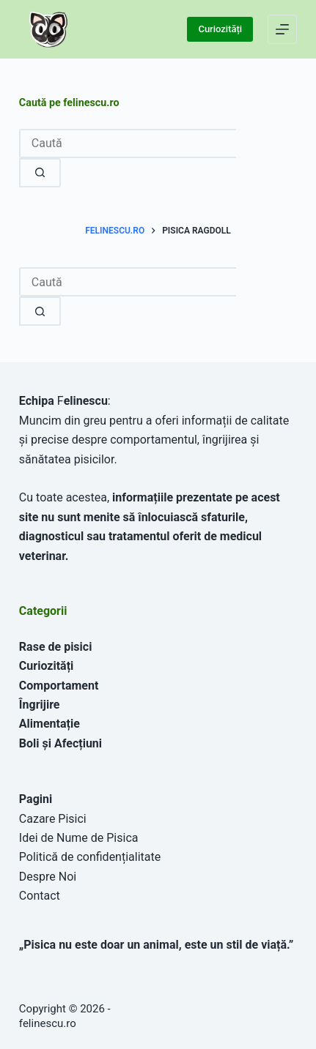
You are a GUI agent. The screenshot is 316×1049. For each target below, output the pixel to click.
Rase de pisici (55, 647)
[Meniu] (282, 29)
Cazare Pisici (53, 819)
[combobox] (127, 281)
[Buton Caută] (40, 311)
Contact (39, 896)
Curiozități (220, 28)
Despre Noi (47, 877)
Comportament (59, 686)
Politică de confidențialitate (90, 857)
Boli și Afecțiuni (60, 743)
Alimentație (49, 724)
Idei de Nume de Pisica (79, 838)
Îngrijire (39, 705)
